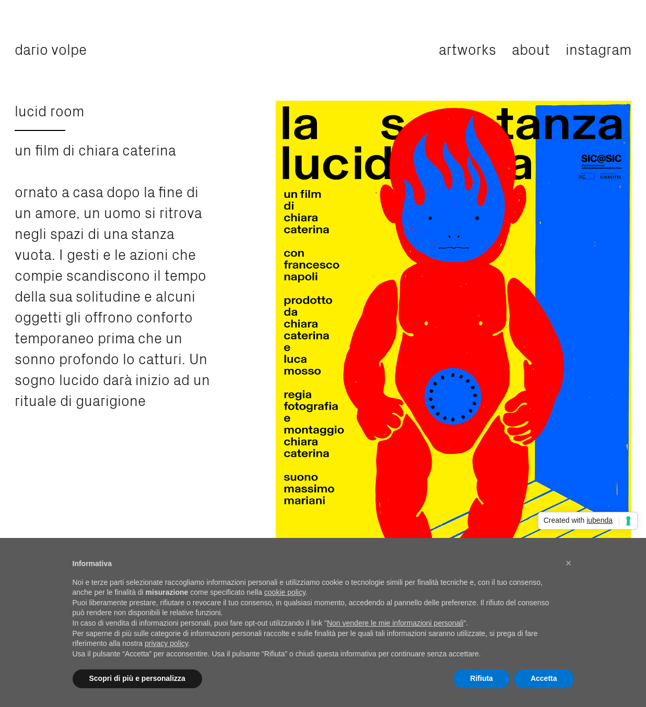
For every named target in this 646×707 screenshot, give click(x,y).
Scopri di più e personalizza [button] (137, 678)
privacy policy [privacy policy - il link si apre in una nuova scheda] (166, 643)
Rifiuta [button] (481, 678)
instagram (598, 48)
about (531, 48)
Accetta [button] (544, 678)
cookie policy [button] (285, 592)
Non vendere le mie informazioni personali (395, 623)
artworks (467, 48)
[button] (568, 563)
